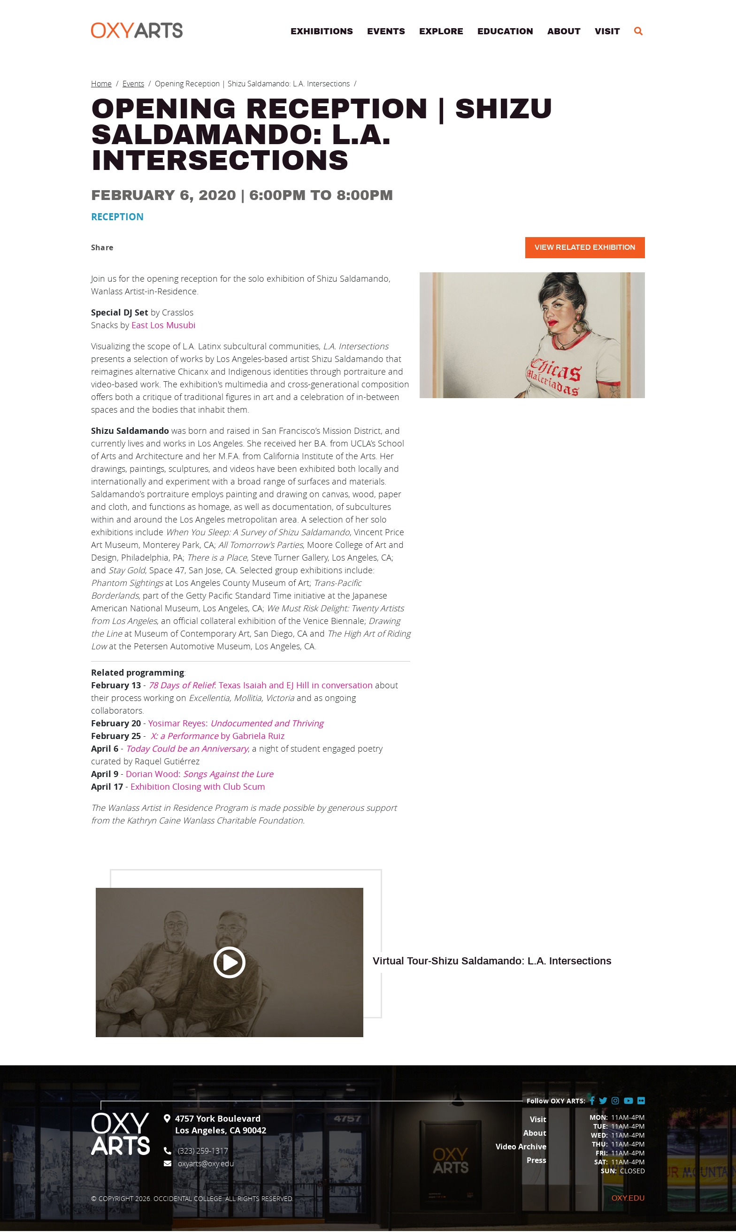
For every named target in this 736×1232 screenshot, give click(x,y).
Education (505, 32)
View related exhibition (585, 248)
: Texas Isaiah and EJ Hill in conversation (260, 686)
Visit (607, 32)
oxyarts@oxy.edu (206, 1164)
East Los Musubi (163, 325)
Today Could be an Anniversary (187, 749)
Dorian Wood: (201, 774)
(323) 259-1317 (203, 1152)
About (564, 32)
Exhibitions (322, 32)
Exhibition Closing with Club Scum (197, 787)
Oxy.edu (628, 1199)
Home (101, 84)
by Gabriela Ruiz (217, 736)
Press (536, 1161)
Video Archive (521, 1147)
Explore (441, 32)
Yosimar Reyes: (235, 724)
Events (386, 32)
